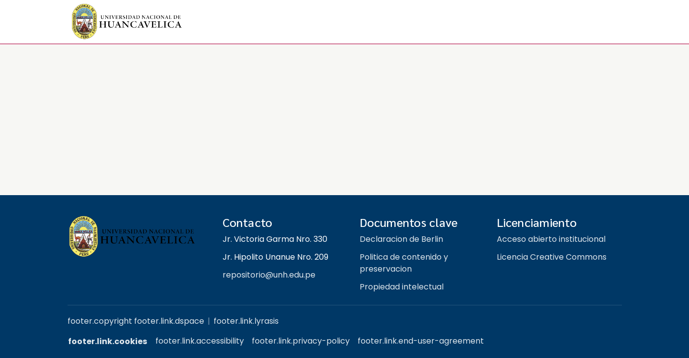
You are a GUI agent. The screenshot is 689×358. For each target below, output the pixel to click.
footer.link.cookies (107, 341)
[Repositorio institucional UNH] (137, 236)
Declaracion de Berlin (401, 239)
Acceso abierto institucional (551, 239)
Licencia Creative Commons (552, 257)
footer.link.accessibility (199, 341)
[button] (127, 22)
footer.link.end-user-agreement (421, 341)
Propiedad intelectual (402, 286)
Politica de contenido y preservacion (404, 263)
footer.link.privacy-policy (301, 341)
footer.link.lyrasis (246, 321)
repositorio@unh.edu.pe (269, 275)
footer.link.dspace (169, 321)
